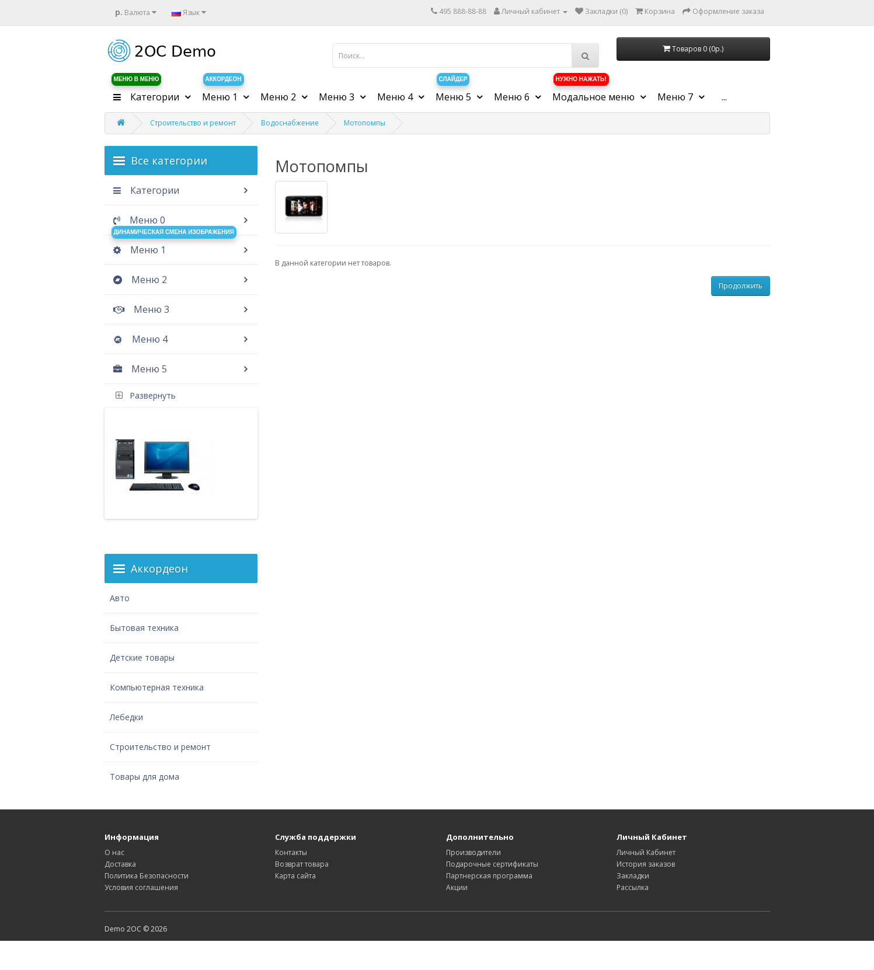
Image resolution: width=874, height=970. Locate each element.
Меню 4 (139, 339)
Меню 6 (513, 96)
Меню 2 (138, 279)
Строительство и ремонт (193, 123)
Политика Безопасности (147, 876)
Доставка (120, 864)
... (724, 96)
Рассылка (633, 887)
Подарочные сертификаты (492, 864)
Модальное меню (594, 92)
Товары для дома (144, 776)
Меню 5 (138, 368)
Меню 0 (137, 220)
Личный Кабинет (646, 852)
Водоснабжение (290, 123)
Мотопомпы (364, 123)
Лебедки (126, 717)
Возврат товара (302, 864)
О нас (114, 852)
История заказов (646, 864)
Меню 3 (139, 309)
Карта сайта (295, 876)
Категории (144, 190)
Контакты (291, 852)
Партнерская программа (489, 876)
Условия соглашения (141, 887)
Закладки (633, 876)
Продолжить (740, 286)
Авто (120, 597)
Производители (473, 852)
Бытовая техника (144, 627)
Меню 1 (173, 245)
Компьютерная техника (157, 687)
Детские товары (142, 657)
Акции (457, 887)
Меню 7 (676, 96)
